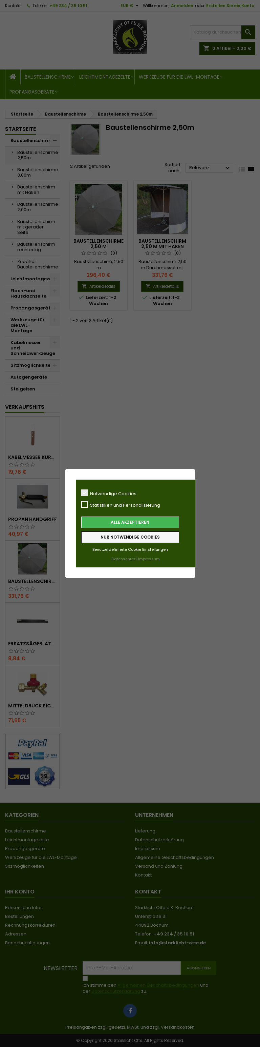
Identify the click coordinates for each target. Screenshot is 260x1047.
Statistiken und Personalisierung (120, 504)
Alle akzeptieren (130, 522)
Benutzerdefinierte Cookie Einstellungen (130, 549)
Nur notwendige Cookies (130, 537)
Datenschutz (123, 559)
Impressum (149, 559)
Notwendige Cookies (108, 493)
